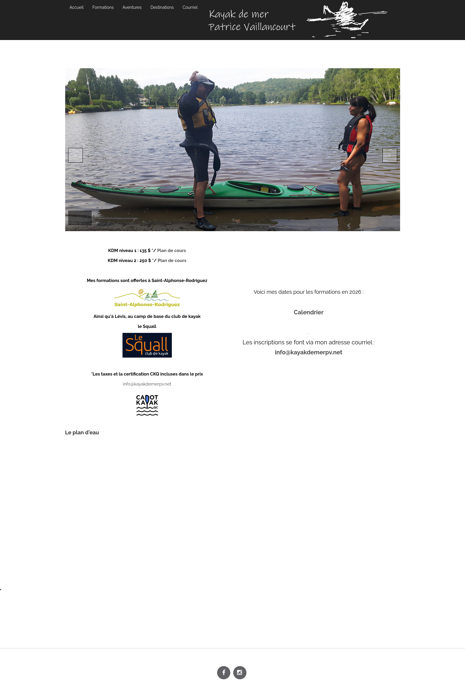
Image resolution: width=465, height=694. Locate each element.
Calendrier (308, 312)
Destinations (162, 7)
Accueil (77, 7)
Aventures (132, 7)
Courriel (190, 7)
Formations (102, 7)
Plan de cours (171, 250)
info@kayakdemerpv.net (147, 384)
